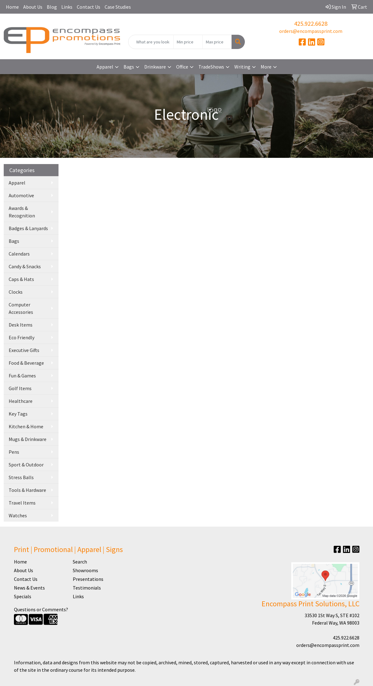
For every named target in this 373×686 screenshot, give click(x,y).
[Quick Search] (151, 42)
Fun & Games (22, 375)
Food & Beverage (26, 363)
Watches (18, 515)
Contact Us (88, 7)
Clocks (16, 292)
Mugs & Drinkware (27, 439)
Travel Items (22, 503)
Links (66, 7)
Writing (242, 67)
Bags (129, 67)
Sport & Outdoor (26, 464)
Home (12, 7)
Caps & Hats (21, 279)
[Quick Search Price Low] (188, 42)
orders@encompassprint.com (310, 31)
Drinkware (155, 67)
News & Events (29, 588)
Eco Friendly (21, 337)
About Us (32, 7)
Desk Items (21, 325)
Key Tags (18, 414)
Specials (22, 596)
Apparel (105, 67)
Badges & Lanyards (28, 228)
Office (182, 67)
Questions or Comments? (41, 609)
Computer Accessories (21, 308)
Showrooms (85, 570)
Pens (14, 452)
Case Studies (118, 7)
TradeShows (211, 67)
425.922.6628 (310, 23)
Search (80, 562)
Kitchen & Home (26, 426)
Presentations (88, 579)
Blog (52, 7)
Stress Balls (21, 477)
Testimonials (87, 588)
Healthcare (21, 401)
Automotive (21, 195)
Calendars (19, 254)
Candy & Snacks (25, 266)
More (266, 67)
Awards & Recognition (22, 212)
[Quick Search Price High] (217, 42)
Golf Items (20, 388)
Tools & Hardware (27, 490)
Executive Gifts (24, 350)
